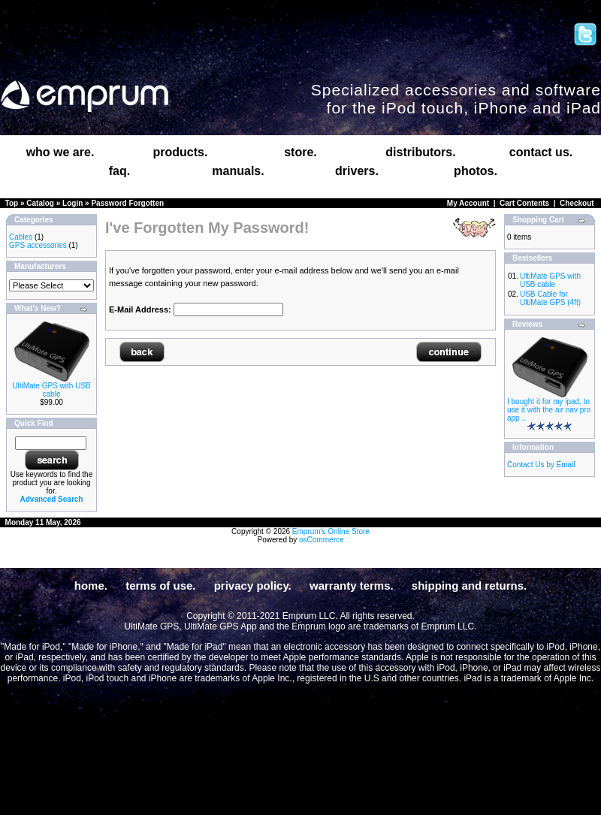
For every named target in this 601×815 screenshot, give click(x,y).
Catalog (40, 203)
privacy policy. (252, 585)
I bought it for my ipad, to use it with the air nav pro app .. (548, 409)
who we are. (60, 152)
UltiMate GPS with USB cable (51, 390)
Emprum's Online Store (331, 531)
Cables (20, 237)
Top (12, 203)
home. (90, 585)
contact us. (540, 152)
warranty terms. (352, 585)
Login (72, 203)
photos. (475, 171)
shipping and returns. (469, 585)
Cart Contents (524, 203)
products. (180, 152)
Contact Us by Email (541, 464)
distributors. (420, 152)
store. (300, 152)
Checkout (577, 203)
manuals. (238, 171)
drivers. (357, 171)
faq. (119, 171)
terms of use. (160, 585)
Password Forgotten (127, 203)
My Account (468, 203)
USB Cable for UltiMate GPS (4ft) (550, 298)
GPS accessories (38, 245)
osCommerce (321, 540)
